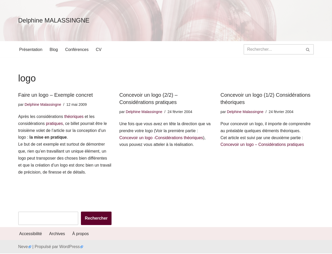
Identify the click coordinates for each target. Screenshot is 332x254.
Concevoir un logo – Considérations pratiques (262, 145)
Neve (23, 247)
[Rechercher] (273, 49)
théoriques (74, 117)
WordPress (69, 247)
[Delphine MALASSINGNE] (53, 20)
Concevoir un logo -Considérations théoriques (161, 138)
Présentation (31, 49)
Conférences (77, 49)
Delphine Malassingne (43, 104)
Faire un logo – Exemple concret (55, 95)
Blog (54, 49)
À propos (80, 234)
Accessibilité (30, 234)
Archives (57, 234)
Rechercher (96, 219)
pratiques (54, 124)
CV (99, 49)
